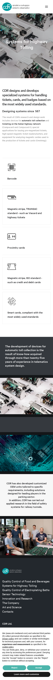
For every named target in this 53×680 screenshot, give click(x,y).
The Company (10, 602)
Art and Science (11, 607)
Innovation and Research (17, 598)
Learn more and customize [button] (26, 674)
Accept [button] (38, 668)
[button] (46, 6)
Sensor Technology (13, 594)
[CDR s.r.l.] (15, 7)
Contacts (7, 611)
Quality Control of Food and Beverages (25, 581)
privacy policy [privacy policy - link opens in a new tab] (8, 639)
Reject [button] (14, 668)
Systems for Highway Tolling (19, 585)
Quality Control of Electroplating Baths (25, 590)
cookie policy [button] (7, 647)
